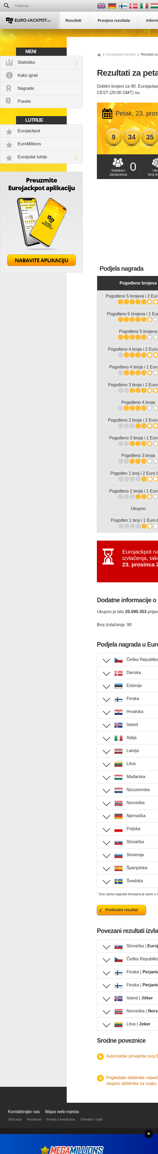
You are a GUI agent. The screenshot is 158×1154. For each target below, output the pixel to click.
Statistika (26, 62)
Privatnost (34, 1119)
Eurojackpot (29, 131)
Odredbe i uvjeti (91, 1119)
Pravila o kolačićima (61, 1119)
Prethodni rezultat (121, 910)
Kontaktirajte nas (24, 1111)
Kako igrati (28, 75)
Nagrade (26, 88)
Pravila (24, 101)
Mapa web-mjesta (62, 1111)
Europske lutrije (32, 157)
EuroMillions (29, 144)
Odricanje (15, 1119)
